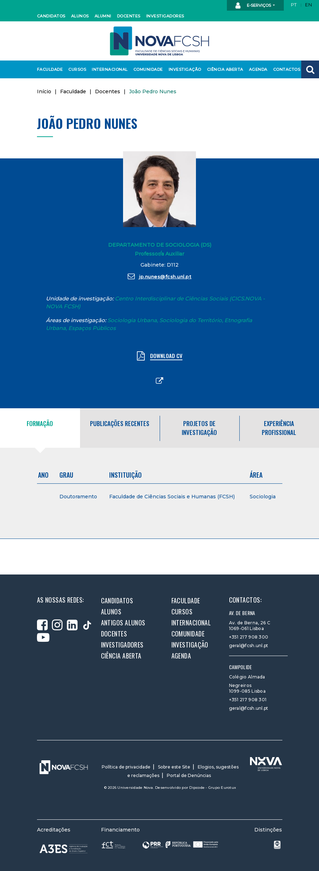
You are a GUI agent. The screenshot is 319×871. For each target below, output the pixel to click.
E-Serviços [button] (253, 5)
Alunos (79, 16)
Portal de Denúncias (189, 775)
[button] (310, 69)
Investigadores (163, 16)
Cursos (76, 69)
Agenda (258, 69)
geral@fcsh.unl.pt (249, 645)
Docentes (128, 16)
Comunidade (146, 69)
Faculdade (49, 69)
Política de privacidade (126, 767)
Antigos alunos (123, 622)
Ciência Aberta (223, 69)
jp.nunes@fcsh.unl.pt (160, 276)
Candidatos (50, 16)
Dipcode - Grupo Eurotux (212, 787)
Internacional (108, 69)
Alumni (103, 16)
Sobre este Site (174, 767)
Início (44, 91)
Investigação (183, 69)
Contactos (285, 69)
